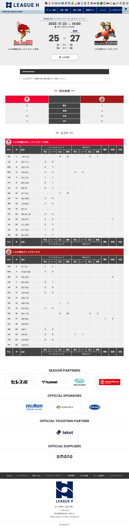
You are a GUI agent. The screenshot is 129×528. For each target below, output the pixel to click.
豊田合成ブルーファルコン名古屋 (66, 3)
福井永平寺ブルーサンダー (62, 3)
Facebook (35, 11)
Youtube (32, 11)
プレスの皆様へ (99, 475)
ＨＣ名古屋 (104, 3)
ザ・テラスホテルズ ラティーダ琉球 (127, 3)
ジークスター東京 (52, 3)
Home (9, 475)
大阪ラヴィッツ (111, 3)
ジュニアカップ (116, 475)
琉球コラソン (91, 3)
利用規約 (71, 475)
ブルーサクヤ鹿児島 (123, 3)
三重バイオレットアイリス (107, 3)
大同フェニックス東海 (69, 3)
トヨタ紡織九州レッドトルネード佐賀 (27, 142)
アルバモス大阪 (75, 3)
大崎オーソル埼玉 (49, 3)
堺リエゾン (78, 3)
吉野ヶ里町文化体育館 (65, 26)
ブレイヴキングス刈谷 (72, 3)
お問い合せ (36, 475)
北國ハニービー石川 (98, 3)
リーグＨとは (22, 475)
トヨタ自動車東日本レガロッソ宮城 (46, 3)
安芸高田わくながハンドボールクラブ (82, 3)
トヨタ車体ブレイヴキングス (23, 252)
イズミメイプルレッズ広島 (114, 3)
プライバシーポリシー (54, 475)
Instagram (28, 11)
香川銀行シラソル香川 (117, 3)
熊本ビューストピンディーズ (120, 3)
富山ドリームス (59, 3)
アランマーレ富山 (95, 3)
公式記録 (65, 57)
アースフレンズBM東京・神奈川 (56, 3)
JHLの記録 (83, 475)
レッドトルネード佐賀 (88, 3)
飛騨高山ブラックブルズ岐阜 (101, 3)
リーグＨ (22, 5)
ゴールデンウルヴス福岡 (85, 3)
